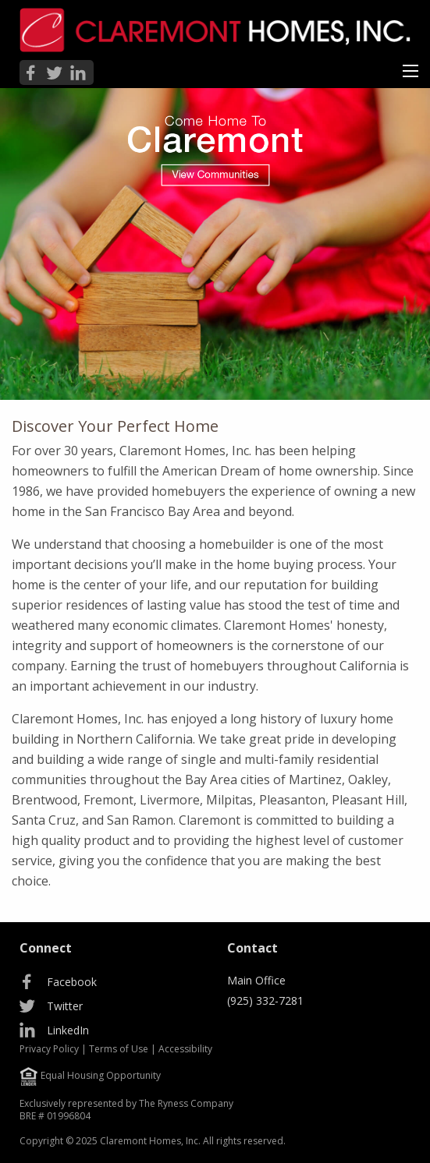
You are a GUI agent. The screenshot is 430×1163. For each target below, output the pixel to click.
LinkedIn (68, 1030)
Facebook (72, 981)
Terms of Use (118, 1048)
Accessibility (185, 1048)
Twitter (65, 1006)
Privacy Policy (49, 1048)
